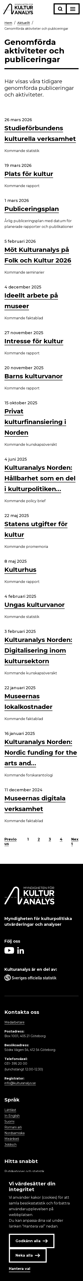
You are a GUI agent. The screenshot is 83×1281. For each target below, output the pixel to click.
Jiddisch (10, 1145)
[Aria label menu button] (73, 8)
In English (12, 1116)
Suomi (9, 1121)
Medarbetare (14, 1022)
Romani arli (13, 1127)
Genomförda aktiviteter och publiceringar (36, 29)
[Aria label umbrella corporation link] (41, 979)
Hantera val (19, 1269)
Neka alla (27, 1255)
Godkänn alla (31, 1241)
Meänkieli (11, 1139)
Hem (8, 23)
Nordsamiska (14, 1133)
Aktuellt (23, 23)
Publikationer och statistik (24, 1171)
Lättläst (10, 1110)
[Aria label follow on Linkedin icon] (20, 952)
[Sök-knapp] (60, 8)
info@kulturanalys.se (20, 1083)
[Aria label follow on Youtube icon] (9, 952)
